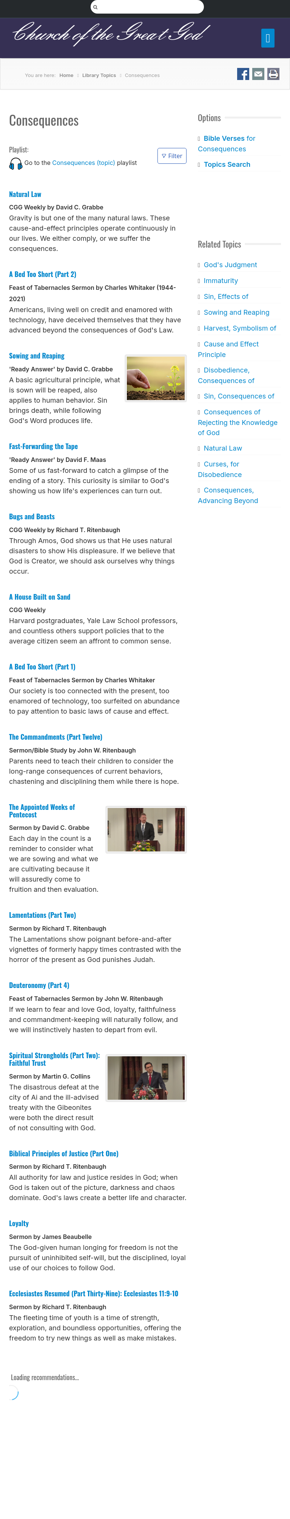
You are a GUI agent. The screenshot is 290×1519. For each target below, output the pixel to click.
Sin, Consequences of (239, 396)
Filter (172, 156)
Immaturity (221, 281)
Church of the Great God (105, 34)
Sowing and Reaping (237, 312)
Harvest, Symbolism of (240, 328)
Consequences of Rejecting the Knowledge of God (238, 422)
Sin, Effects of (226, 296)
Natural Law (223, 448)
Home (67, 75)
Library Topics (99, 75)
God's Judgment (230, 265)
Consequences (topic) (83, 162)
